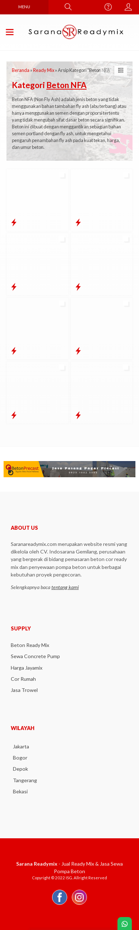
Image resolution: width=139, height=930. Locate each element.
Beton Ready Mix (30, 645)
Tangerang (25, 780)
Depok (20, 769)
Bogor (20, 758)
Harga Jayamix (26, 668)
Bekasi (20, 791)
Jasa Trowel (24, 690)
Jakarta (21, 746)
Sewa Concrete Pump (35, 656)
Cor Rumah (23, 679)
